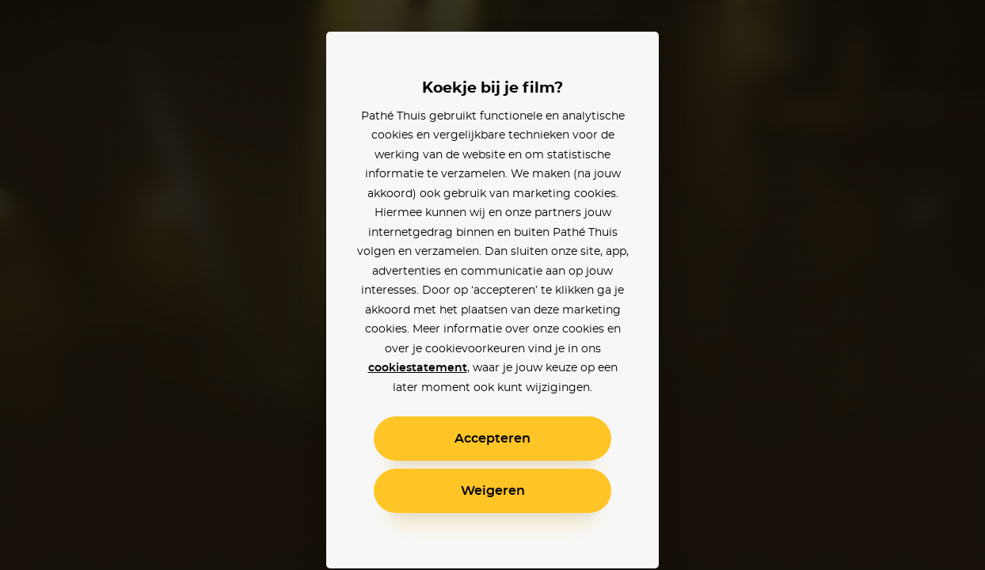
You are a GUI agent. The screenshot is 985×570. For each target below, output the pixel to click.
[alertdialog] (492, 285)
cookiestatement (417, 368)
